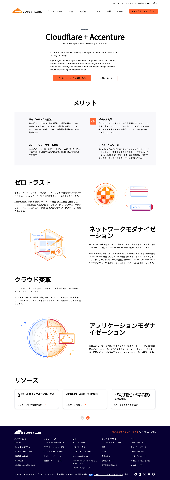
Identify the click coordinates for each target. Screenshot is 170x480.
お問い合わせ (106, 78)
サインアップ (117, 3)
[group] (36, 399)
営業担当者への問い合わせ (143, 11)
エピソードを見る (76, 404)
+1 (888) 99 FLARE (147, 431)
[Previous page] (82, 418)
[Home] (27, 11)
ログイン (121, 11)
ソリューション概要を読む (32, 404)
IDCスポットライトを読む (128, 404)
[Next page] (88, 418)
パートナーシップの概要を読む (72, 78)
